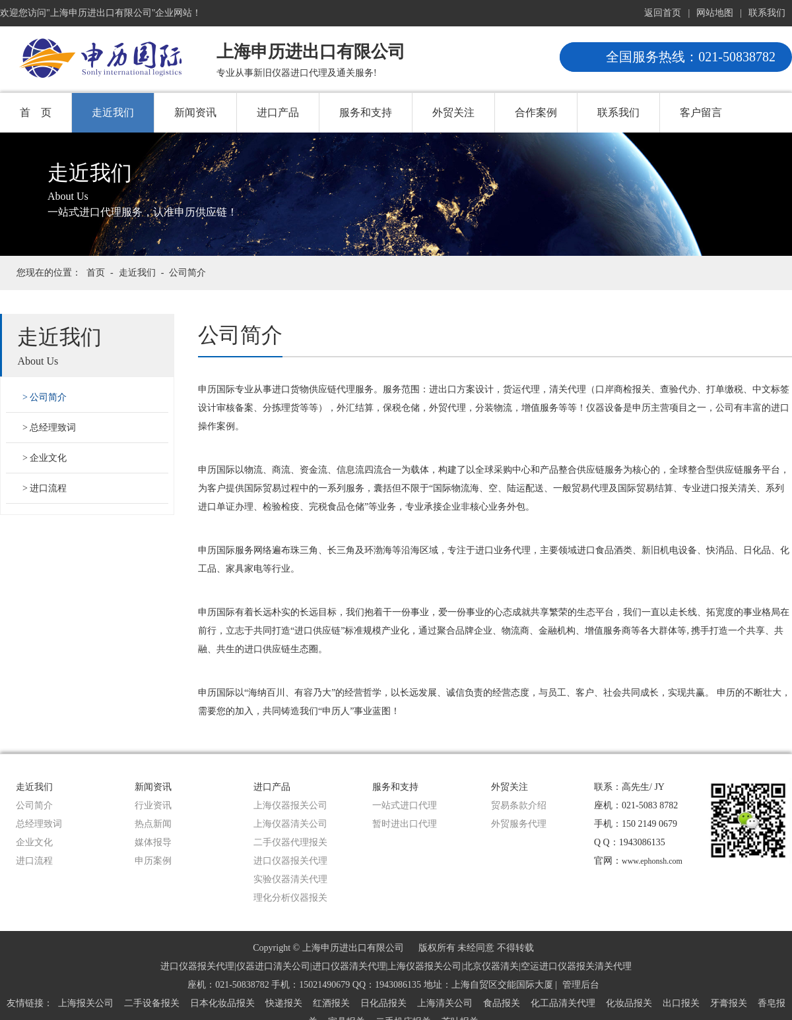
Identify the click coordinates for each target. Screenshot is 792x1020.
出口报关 (681, 1003)
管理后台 (580, 985)
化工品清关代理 (563, 1003)
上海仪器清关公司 (290, 824)
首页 (95, 273)
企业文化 (48, 458)
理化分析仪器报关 (290, 898)
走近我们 (113, 112)
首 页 (35, 112)
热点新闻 (153, 824)
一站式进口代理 (404, 805)
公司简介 (187, 273)
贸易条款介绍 (518, 805)
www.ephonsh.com (652, 861)
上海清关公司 (445, 1003)
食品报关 (501, 1003)
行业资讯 (153, 805)
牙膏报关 (728, 1003)
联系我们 (766, 13)
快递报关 (283, 1003)
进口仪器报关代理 (290, 861)
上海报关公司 (86, 1003)
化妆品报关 (629, 1003)
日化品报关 (383, 1003)
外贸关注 (453, 112)
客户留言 (701, 112)
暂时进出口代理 (404, 824)
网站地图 (714, 13)
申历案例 (153, 861)
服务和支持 (365, 112)
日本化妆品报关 (222, 1003)
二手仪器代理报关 (290, 842)
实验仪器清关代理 (290, 879)
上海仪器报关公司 (290, 805)
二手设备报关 (152, 1003)
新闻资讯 (195, 112)
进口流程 (48, 488)
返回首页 (662, 13)
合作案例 (536, 112)
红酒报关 (331, 1003)
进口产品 (278, 112)
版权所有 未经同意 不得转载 (476, 948)
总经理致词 (53, 428)
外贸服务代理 (518, 824)
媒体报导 (153, 842)
